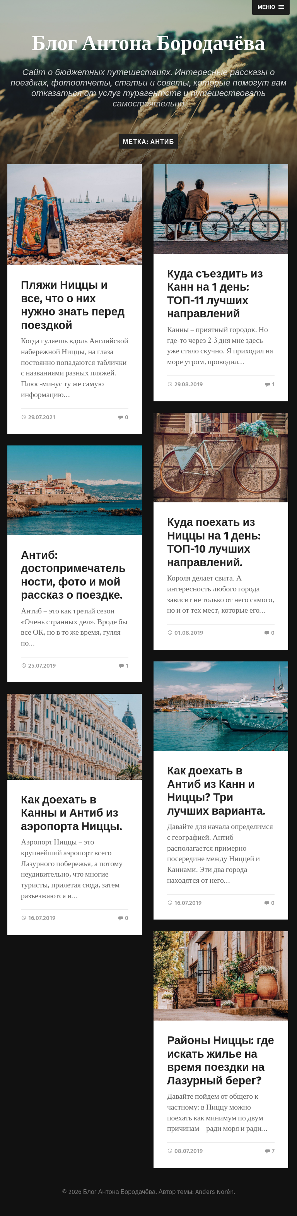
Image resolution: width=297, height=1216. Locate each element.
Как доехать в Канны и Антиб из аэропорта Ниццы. (71, 813)
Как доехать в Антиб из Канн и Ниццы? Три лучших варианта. (216, 791)
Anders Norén (214, 1191)
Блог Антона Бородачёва (148, 41)
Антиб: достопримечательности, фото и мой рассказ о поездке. (73, 575)
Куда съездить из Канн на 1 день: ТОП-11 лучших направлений (215, 294)
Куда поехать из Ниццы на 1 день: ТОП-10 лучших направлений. (214, 542)
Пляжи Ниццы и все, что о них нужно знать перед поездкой (73, 305)
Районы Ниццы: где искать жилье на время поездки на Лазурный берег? (220, 1061)
